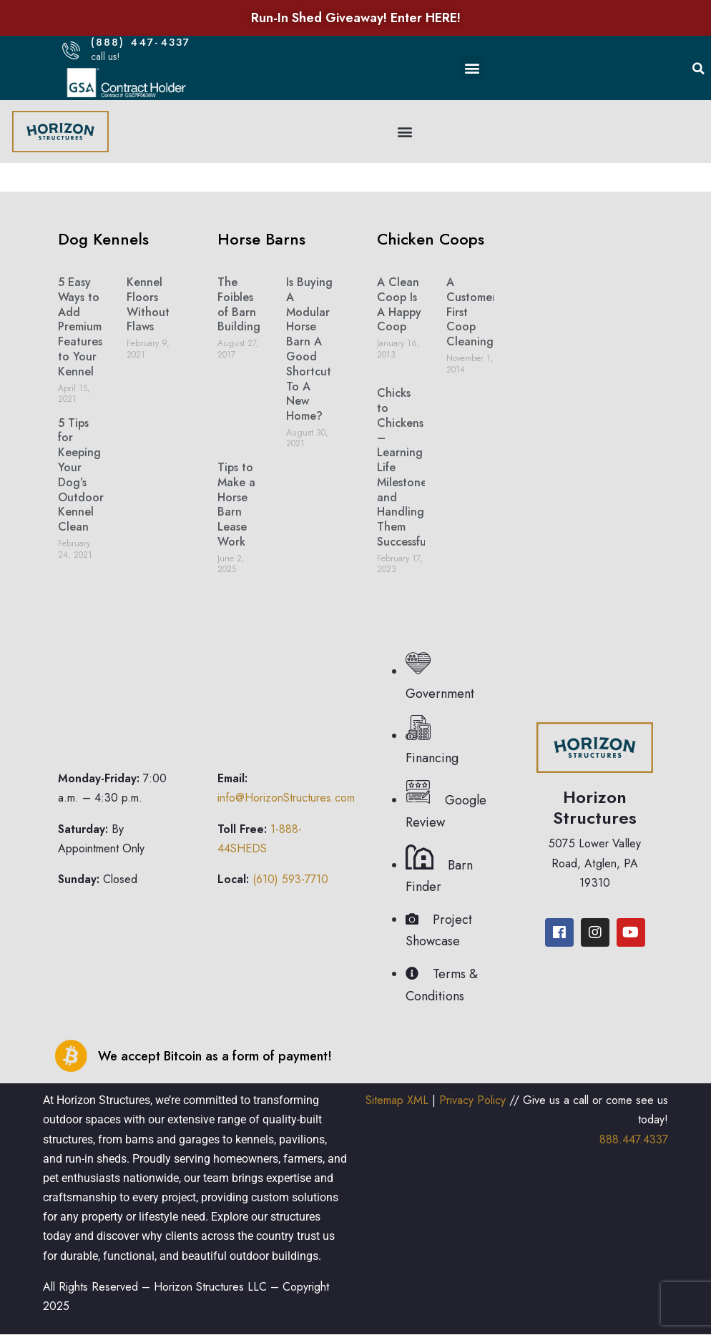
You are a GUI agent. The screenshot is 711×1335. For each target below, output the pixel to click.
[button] (472, 67)
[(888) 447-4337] (71, 50)
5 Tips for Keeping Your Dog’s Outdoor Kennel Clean (81, 475)
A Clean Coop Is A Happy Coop (399, 304)
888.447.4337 (633, 1139)
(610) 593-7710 (290, 879)
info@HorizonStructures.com (286, 797)
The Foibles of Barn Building (238, 304)
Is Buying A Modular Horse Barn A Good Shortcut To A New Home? (309, 349)
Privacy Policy (472, 1100)
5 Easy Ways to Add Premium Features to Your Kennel (80, 327)
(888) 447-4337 (141, 42)
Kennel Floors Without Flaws (148, 304)
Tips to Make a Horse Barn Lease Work (236, 504)
